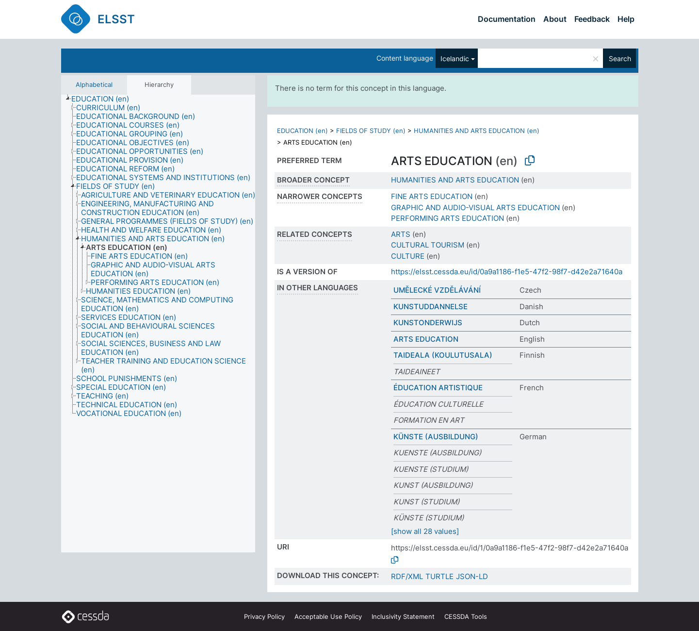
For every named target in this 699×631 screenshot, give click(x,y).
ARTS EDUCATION (425, 339)
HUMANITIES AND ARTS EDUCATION (455, 179)
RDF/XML (407, 576)
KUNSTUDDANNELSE (430, 306)
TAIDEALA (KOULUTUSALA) (442, 355)
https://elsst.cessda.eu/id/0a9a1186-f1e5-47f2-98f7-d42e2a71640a (506, 271)
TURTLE (439, 576)
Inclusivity (403, 616)
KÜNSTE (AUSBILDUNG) (435, 436)
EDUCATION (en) (302, 130)
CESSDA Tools (465, 616)
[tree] (158, 323)
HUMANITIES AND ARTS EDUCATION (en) (476, 130)
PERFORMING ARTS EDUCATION (447, 218)
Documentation (507, 19)
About (555, 19)
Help (626, 19)
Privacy (264, 616)
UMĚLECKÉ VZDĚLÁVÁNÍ (437, 290)
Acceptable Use (328, 616)
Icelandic (454, 58)
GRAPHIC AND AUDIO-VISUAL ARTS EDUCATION (475, 207)
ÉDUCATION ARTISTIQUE (438, 387)
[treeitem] (104, 99)
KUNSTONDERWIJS (427, 322)
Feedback (592, 19)
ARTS (400, 234)
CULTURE (407, 256)
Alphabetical (94, 84)
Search (620, 58)
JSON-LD (472, 576)
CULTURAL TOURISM (427, 244)
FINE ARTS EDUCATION (431, 196)
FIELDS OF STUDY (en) (371, 130)
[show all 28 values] (425, 531)
